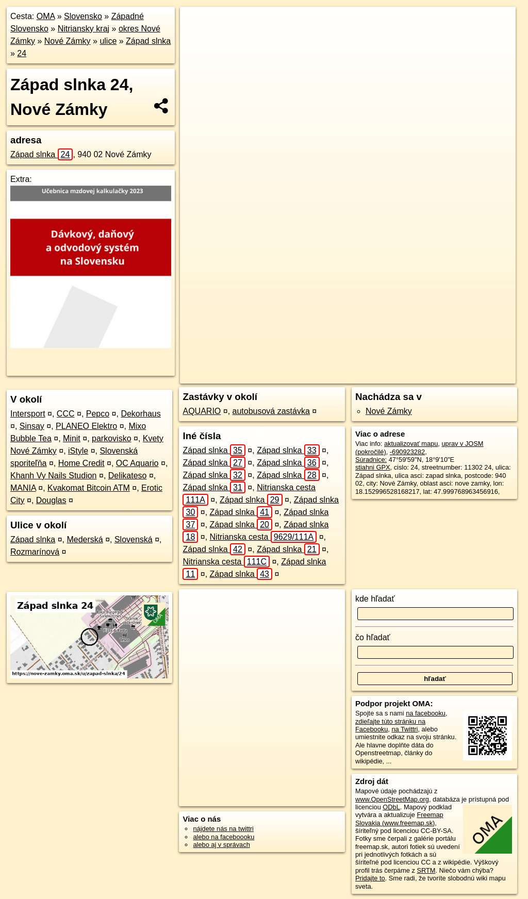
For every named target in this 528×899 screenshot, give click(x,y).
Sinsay (32, 426)
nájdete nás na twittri (223, 829)
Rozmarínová (34, 551)
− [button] (197, 40)
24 (21, 53)
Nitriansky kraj (83, 28)
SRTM (426, 870)
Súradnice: (371, 459)
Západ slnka (148, 41)
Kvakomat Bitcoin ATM (88, 488)
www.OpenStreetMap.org (392, 799)
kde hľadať (375, 598)
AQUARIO (202, 411)
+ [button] (197, 24)
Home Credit (81, 463)
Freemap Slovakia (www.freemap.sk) (399, 818)
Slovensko (83, 16)
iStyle (78, 450)
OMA (46, 16)
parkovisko (111, 438)
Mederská (85, 539)
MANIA (23, 488)
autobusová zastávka (271, 411)
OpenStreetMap (307, 376)
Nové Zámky (67, 41)
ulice (108, 41)
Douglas (51, 500)
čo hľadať (372, 637)
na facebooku (426, 713)
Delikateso (127, 475)
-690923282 (407, 452)
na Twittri (404, 729)
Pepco (97, 413)
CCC (66, 413)
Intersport (27, 413)
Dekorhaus (140, 413)
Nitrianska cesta (263, 537)
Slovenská (133, 539)
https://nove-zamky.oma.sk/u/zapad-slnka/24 (453, 376)
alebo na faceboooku (223, 837)
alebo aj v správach (221, 844)
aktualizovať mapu (411, 443)
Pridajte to (370, 878)
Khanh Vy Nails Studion (53, 475)
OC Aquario (137, 463)
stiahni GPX (372, 467)
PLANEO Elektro (86, 426)
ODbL (391, 807)
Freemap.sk (360, 376)
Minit (71, 438)
